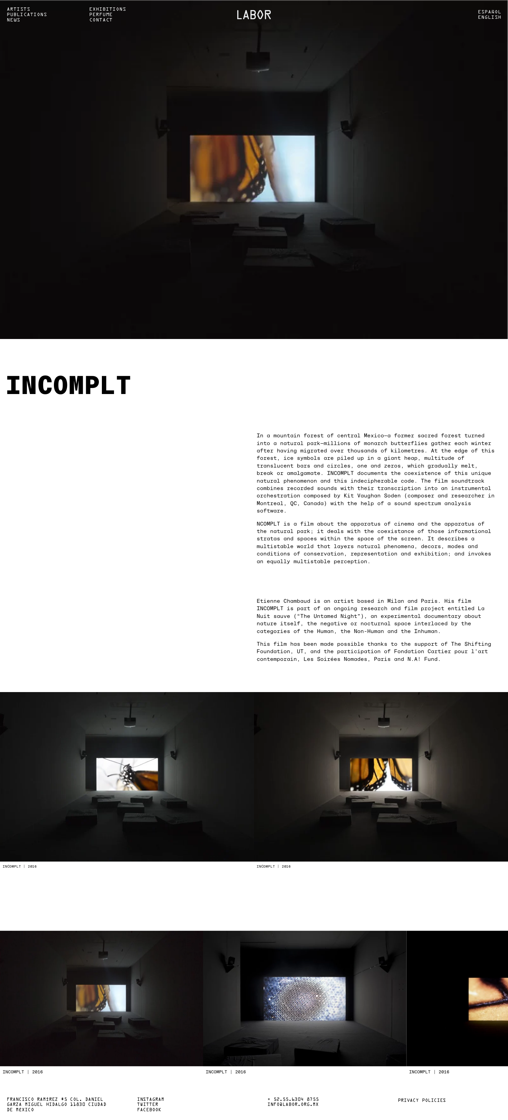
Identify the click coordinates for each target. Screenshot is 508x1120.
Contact (101, 20)
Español (489, 12)
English (489, 17)
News (13, 20)
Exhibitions (107, 9)
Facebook (149, 1110)
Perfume (101, 14)
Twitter (147, 1105)
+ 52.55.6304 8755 (293, 1100)
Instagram (150, 1100)
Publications (27, 14)
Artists (18, 9)
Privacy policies (422, 1101)
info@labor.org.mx (293, 1105)
